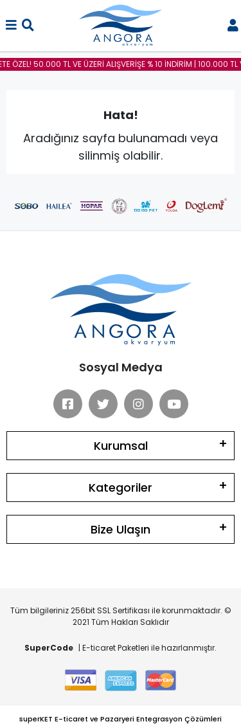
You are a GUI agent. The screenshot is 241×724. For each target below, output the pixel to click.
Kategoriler (120, 487)
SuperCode (48, 647)
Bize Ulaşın (120, 529)
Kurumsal (121, 446)
